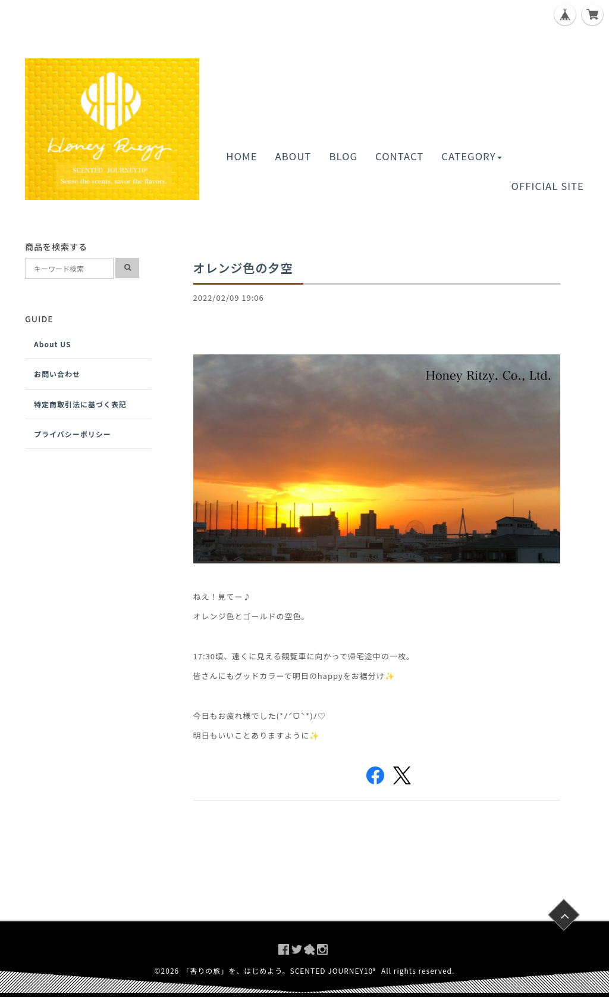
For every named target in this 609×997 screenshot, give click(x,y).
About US (52, 344)
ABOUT (293, 156)
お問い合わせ (57, 374)
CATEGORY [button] (471, 156)
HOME (241, 156)
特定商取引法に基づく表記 (80, 404)
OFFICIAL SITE (547, 186)
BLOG (343, 156)
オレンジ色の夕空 (243, 267)
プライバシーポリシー (72, 434)
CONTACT (399, 156)
